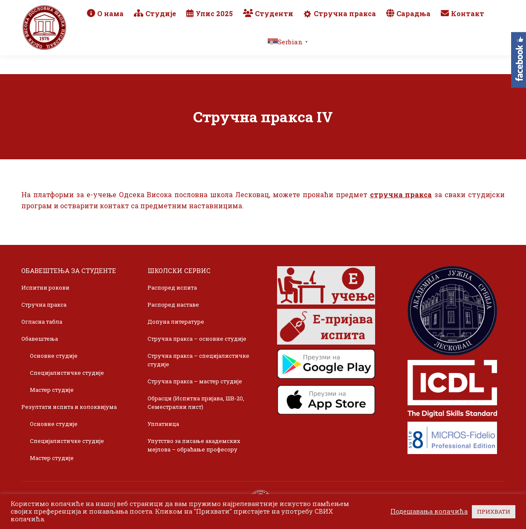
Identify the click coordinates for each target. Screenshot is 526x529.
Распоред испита (172, 287)
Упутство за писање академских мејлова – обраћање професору (193, 445)
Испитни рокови (45, 287)
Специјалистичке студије (67, 373)
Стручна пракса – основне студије (196, 338)
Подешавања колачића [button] (429, 511)
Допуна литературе (175, 321)
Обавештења (39, 338)
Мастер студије (52, 390)
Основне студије (54, 355)
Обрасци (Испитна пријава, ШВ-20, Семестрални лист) (195, 402)
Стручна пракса (43, 304)
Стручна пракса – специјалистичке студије (198, 360)
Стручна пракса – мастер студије (194, 381)
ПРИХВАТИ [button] (493, 511)
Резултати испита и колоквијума (69, 407)
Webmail (382, 9)
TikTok (473, 9)
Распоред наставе (173, 304)
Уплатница (163, 424)
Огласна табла (41, 321)
